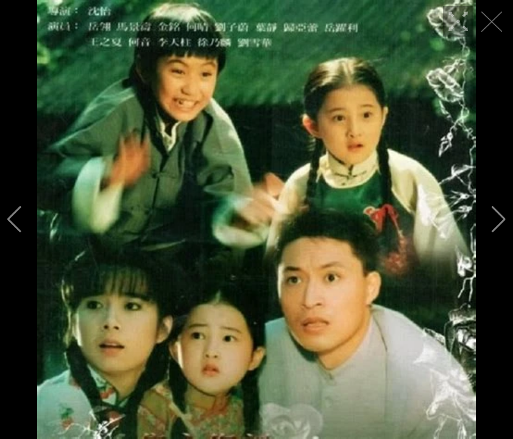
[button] (14, 219)
